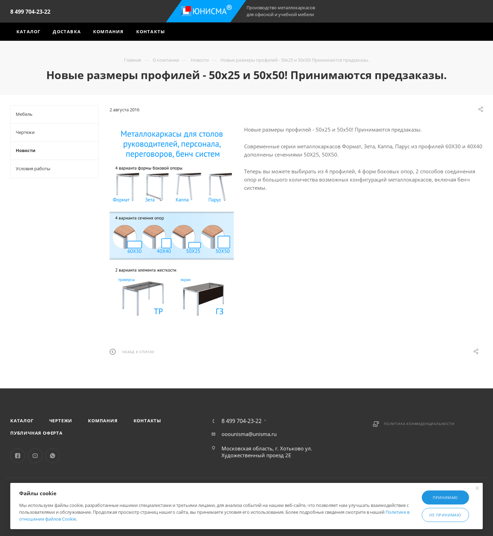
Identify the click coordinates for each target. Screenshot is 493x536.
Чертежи (61, 420)
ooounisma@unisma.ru (249, 434)
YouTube (35, 455)
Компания (102, 420)
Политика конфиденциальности (419, 423)
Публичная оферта (36, 433)
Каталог (22, 420)
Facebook (17, 455)
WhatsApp (52, 455)
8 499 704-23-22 (30, 11)
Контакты (147, 420)
